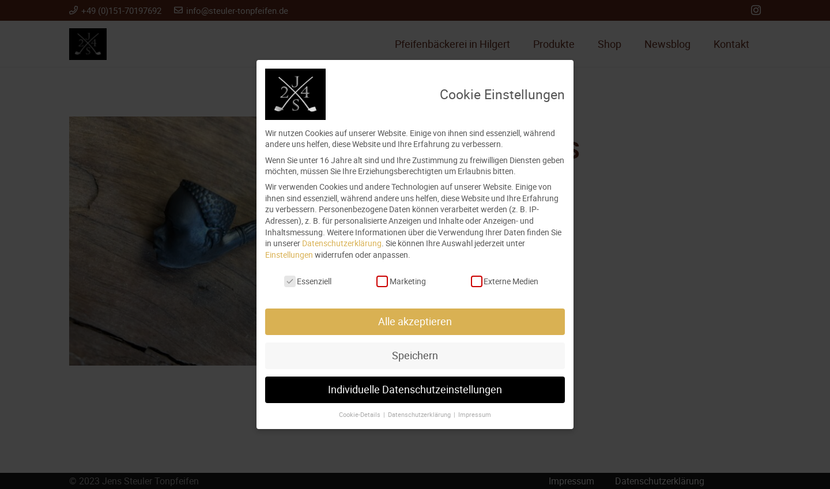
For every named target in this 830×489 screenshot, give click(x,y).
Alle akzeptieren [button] (415, 321)
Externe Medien (504, 281)
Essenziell (307, 281)
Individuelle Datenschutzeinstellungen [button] (415, 389)
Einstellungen (289, 254)
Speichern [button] (415, 355)
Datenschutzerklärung (342, 243)
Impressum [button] (474, 415)
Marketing (400, 281)
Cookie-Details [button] (360, 415)
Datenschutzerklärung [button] (420, 415)
